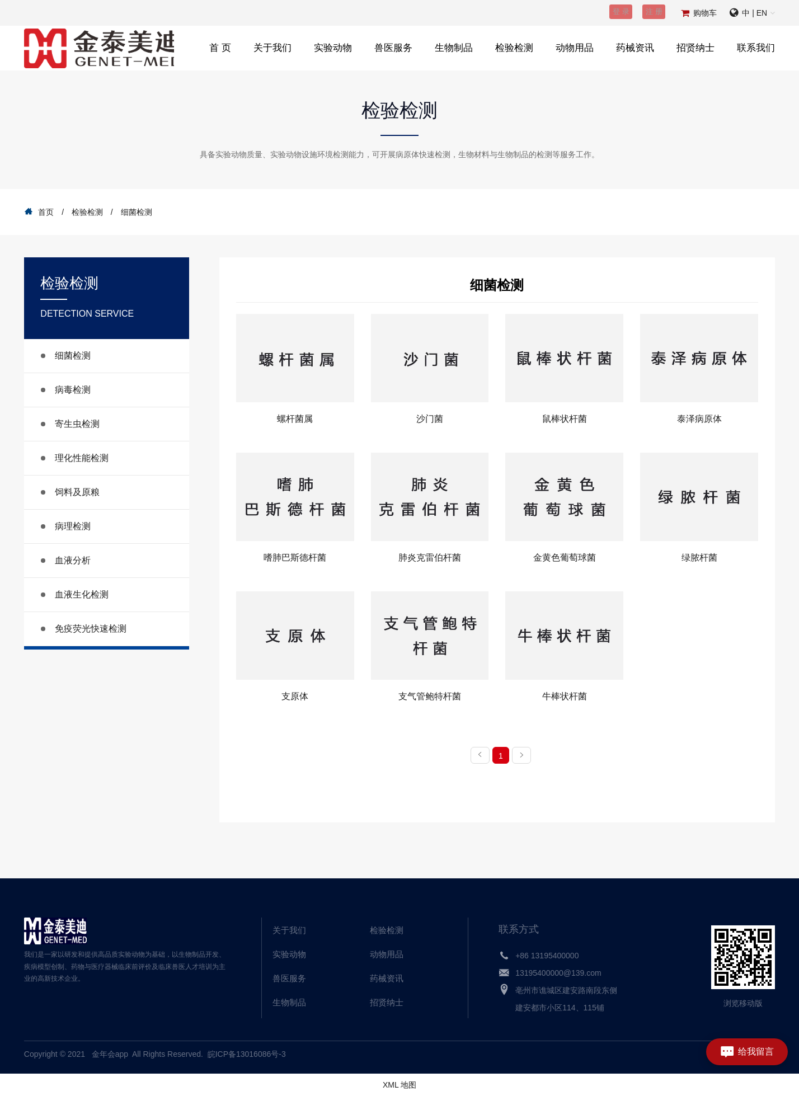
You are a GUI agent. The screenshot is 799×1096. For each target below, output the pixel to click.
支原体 (294, 696)
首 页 (220, 48)
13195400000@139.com (558, 972)
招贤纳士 (695, 48)
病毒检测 (73, 389)
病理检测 (73, 526)
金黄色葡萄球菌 (564, 557)
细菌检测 (73, 355)
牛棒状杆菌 (564, 696)
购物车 (705, 12)
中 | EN (754, 12)
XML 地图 (399, 1084)
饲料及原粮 (77, 492)
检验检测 (514, 48)
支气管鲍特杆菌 (429, 696)
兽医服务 (393, 48)
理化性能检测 (82, 458)
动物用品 (575, 48)
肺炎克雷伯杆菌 (429, 557)
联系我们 (756, 48)
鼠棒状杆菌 (564, 419)
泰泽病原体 (699, 419)
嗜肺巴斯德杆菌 (295, 557)
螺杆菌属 (295, 419)
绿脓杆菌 (699, 557)
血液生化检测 (82, 594)
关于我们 (272, 48)
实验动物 (333, 48)
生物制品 (454, 48)
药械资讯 (635, 48)
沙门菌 (429, 419)
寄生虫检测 (77, 424)
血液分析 (73, 560)
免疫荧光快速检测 (90, 628)
